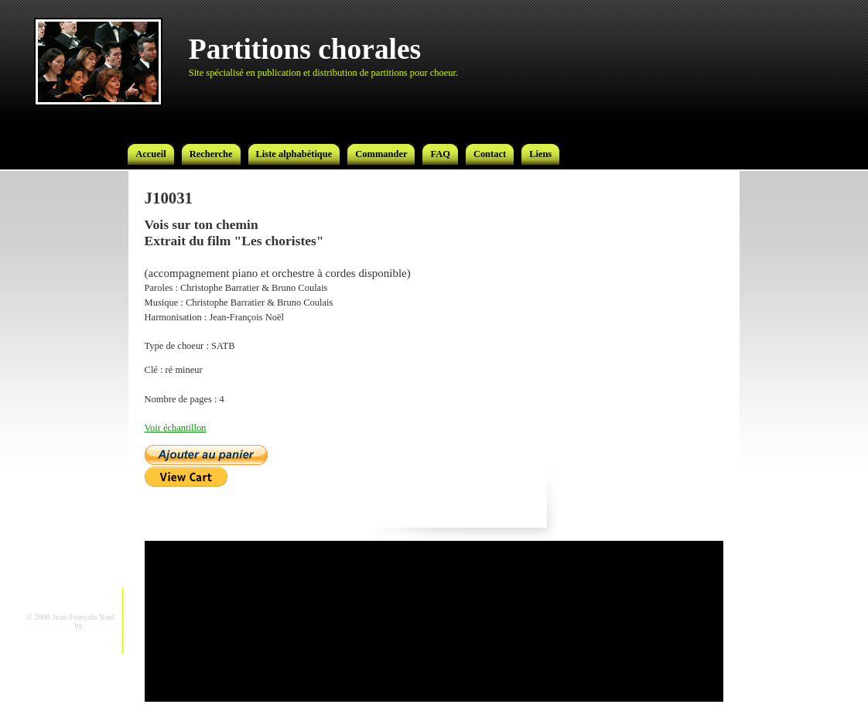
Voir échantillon (176, 427)
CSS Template (50, 625)
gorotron (99, 625)
